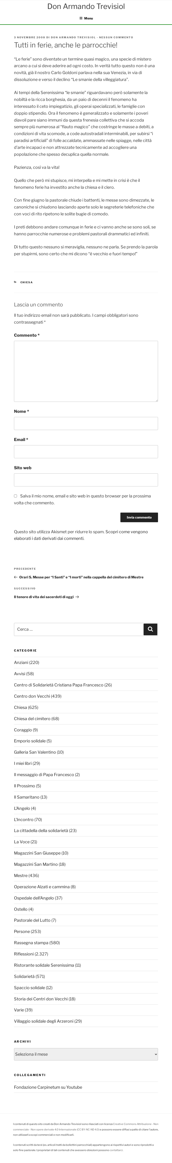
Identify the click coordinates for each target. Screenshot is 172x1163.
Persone (22, 931)
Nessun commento (116, 37)
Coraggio (23, 729)
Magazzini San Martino (36, 864)
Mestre (21, 875)
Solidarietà (24, 976)
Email (21, 439)
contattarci (116, 1150)
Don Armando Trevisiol (73, 37)
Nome (21, 411)
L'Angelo (22, 808)
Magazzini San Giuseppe (37, 853)
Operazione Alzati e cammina (42, 886)
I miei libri (23, 763)
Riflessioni (24, 954)
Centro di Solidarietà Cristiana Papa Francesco (58, 685)
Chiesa (26, 282)
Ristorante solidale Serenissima (44, 965)
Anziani (21, 662)
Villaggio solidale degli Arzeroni (43, 1021)
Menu (86, 18)
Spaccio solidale (29, 987)
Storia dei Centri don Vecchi (41, 998)
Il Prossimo (24, 785)
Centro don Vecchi (32, 696)
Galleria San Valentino (35, 752)
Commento (27, 335)
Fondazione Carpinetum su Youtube (48, 1087)
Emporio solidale (30, 740)
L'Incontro (23, 819)
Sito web (22, 467)
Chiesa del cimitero (32, 718)
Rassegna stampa (31, 942)
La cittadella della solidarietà (41, 830)
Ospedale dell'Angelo (34, 898)
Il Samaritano (26, 797)
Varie (19, 1010)
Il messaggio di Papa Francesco (44, 774)
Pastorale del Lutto (32, 920)
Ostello (21, 909)
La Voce (22, 841)
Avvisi (19, 673)
